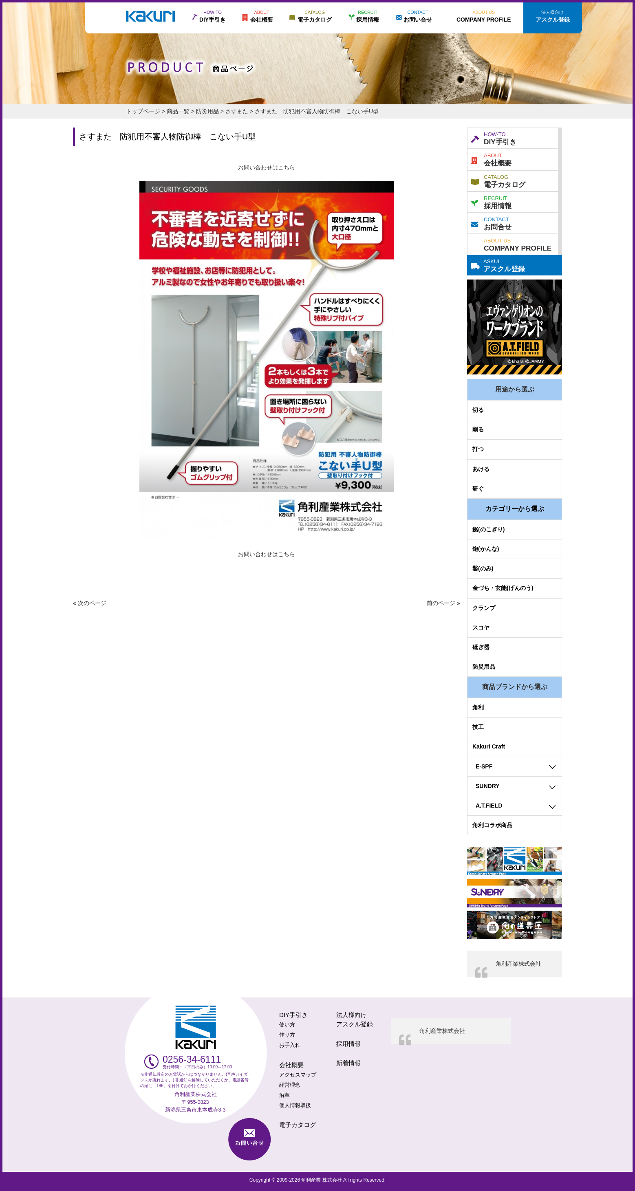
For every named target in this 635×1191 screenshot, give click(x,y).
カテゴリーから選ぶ (514, 508)
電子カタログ (498, 180)
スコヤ (480, 627)
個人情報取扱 (295, 1105)
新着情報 (348, 1062)
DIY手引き (493, 138)
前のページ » (443, 603)
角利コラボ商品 (492, 825)
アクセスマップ (297, 1075)
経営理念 (289, 1085)
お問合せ (491, 223)
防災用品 (483, 666)
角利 (478, 707)
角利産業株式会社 (518, 963)
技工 (478, 727)
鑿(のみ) (482, 568)
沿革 (284, 1095)
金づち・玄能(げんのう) (502, 588)
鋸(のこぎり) (488, 529)
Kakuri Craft (488, 746)
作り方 (287, 1035)
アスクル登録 (498, 265)
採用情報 (491, 202)
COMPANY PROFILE (517, 244)
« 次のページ (89, 603)
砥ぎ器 (480, 647)
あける (480, 469)
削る (478, 429)
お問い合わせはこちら (266, 167)
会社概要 (491, 159)
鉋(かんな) (485, 549)
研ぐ (478, 488)
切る (478, 410)
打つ (478, 449)
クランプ (483, 608)
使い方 (287, 1025)
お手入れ (289, 1045)
